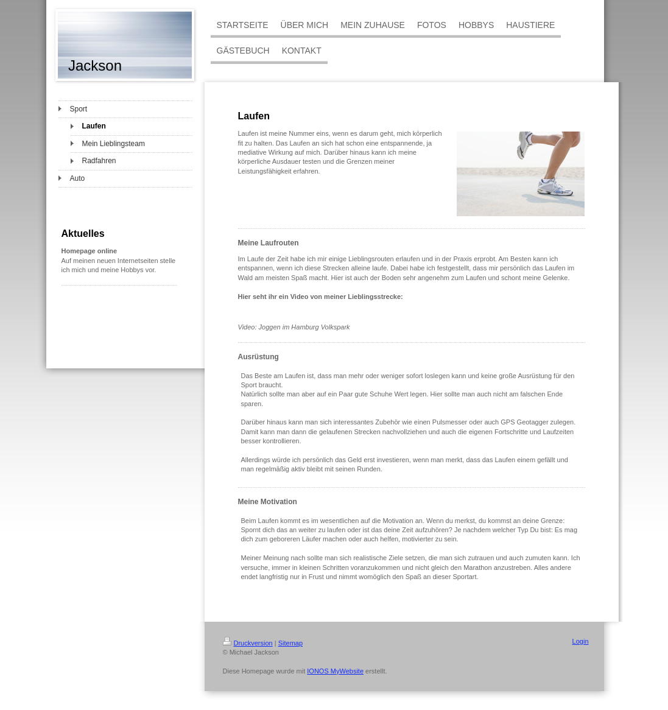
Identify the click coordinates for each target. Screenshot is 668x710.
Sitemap (290, 643)
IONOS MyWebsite (335, 671)
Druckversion (248, 643)
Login (580, 641)
